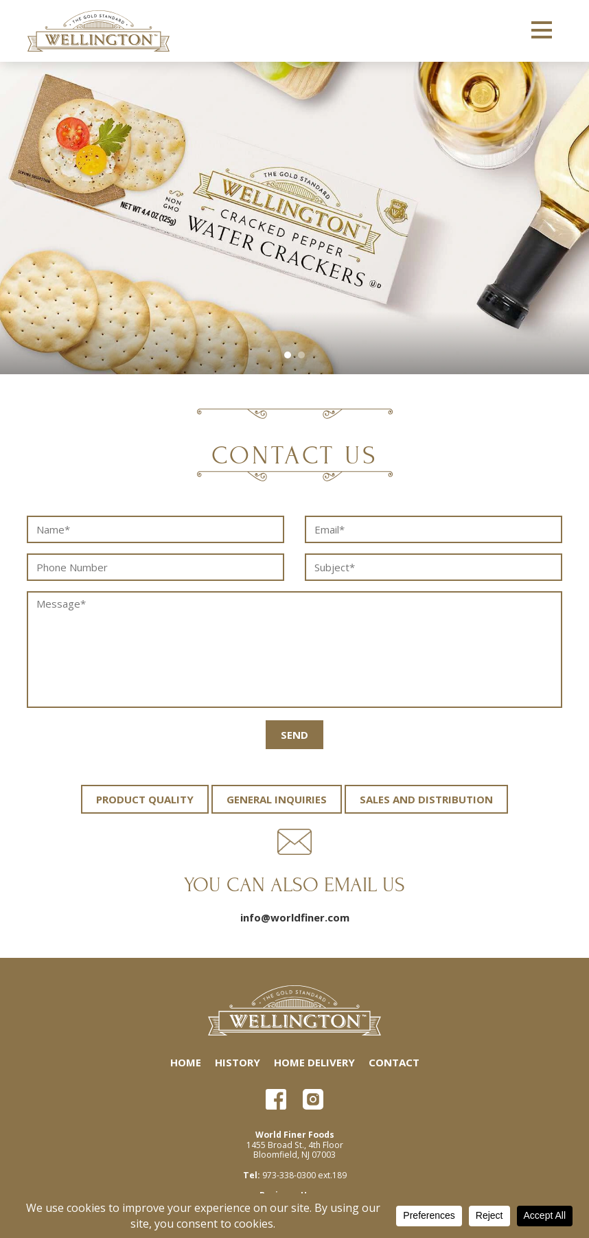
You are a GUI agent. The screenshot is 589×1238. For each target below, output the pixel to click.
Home (185, 1062)
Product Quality (145, 799)
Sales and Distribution (426, 799)
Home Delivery (314, 1062)
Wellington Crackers (98, 30)
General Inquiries (277, 799)
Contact (394, 1062)
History (237, 1062)
